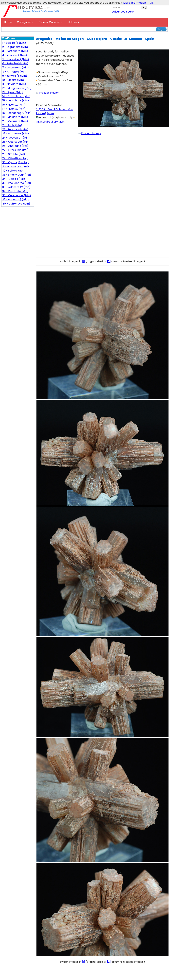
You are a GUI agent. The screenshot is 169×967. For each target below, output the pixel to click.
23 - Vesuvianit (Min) (15, 133)
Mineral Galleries (51, 22)
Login (161, 29)
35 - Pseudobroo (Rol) (16, 183)
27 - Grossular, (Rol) (15, 150)
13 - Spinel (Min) (12, 92)
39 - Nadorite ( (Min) (15, 199)
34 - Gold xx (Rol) (13, 179)
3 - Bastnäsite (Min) (15, 51)
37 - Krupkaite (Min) (15, 191)
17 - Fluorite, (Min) (13, 109)
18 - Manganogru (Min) (17, 113)
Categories (25, 22)
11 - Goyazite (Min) (14, 84)
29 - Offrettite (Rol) (15, 158)
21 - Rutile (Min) (12, 125)
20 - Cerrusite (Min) (15, 121)
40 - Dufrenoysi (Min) (16, 204)
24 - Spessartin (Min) (16, 138)
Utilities (73, 22)
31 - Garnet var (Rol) (15, 166)
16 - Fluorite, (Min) (13, 105)
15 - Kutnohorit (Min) (15, 100)
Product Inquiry (49, 93)
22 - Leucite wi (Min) (15, 129)
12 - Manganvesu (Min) (17, 88)
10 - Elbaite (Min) (13, 80)
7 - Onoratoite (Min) (15, 67)
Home (8, 22)
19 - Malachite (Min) (15, 117)
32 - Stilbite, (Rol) (13, 171)
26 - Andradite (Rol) (15, 146)
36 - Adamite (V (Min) (16, 187)
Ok (151, 3)
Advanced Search (123, 12)
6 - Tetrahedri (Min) (15, 63)
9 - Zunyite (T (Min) (14, 76)
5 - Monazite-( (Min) (15, 59)
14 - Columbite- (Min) (16, 96)
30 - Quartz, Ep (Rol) (15, 162)
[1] (83, 261)
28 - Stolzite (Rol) (13, 154)
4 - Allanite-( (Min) (14, 55)
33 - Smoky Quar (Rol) (16, 175)
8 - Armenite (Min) (14, 72)
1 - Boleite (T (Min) (14, 43)
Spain (50, 113)
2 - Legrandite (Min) (15, 47)
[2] (109, 261)
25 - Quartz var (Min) (16, 142)
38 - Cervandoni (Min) (16, 195)
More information (134, 3)
